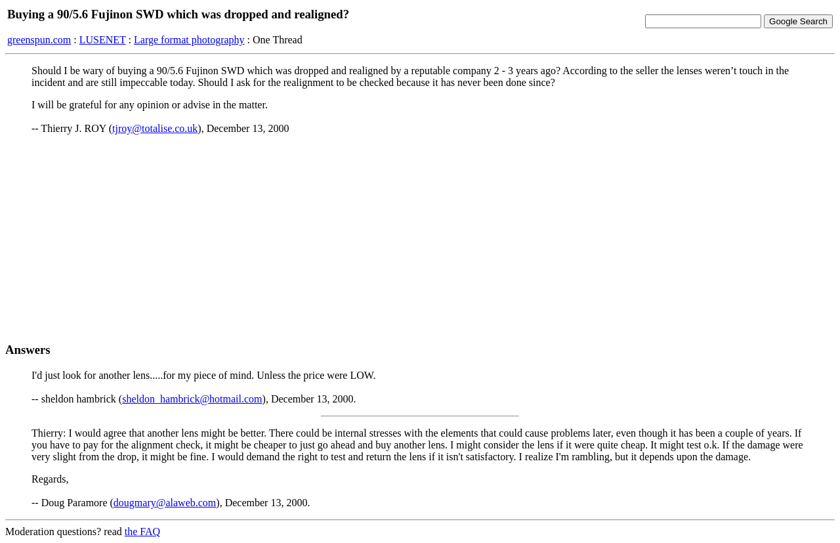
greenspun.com (39, 39)
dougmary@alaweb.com (165, 502)
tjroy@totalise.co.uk (155, 128)
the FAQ (142, 531)
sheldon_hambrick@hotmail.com (192, 398)
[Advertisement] (420, 238)
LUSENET (102, 39)
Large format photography (189, 39)
